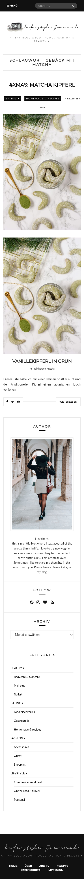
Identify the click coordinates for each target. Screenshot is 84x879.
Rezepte (62, 866)
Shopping (20, 764)
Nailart (18, 694)
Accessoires (21, 747)
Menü (12, 5)
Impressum (55, 870)
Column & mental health (29, 782)
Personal (19, 799)
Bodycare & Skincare (27, 677)
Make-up (19, 685)
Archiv (44, 866)
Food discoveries (24, 712)
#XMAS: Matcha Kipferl (42, 85)
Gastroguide (22, 720)
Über (28, 866)
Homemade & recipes (43, 98)
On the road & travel (27, 791)
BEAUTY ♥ (17, 668)
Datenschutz (30, 870)
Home (13, 866)
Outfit (18, 756)
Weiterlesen (68, 401)
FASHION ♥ (18, 738)
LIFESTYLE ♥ (19, 773)
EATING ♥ (12, 98)
